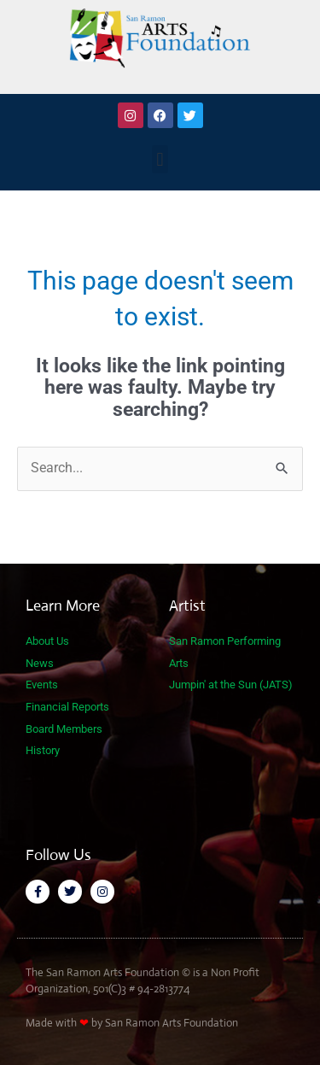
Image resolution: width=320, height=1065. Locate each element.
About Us (47, 641)
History (43, 750)
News (40, 663)
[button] (160, 159)
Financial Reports (67, 706)
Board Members (64, 729)
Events (42, 684)
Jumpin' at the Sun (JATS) (231, 684)
